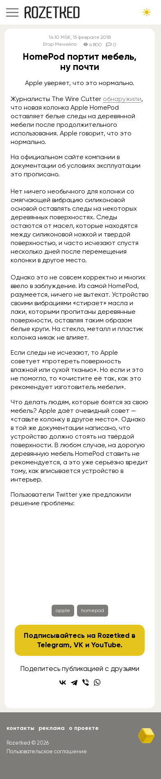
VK (78, 644)
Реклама (52, 728)
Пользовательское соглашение (47, 751)
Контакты (20, 728)
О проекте (84, 728)
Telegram (53, 644)
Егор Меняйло (60, 44)
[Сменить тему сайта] (146, 12)
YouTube (105, 644)
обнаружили (122, 99)
